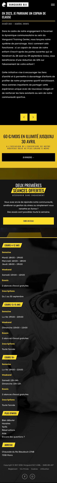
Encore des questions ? (13, 436)
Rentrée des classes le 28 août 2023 (23, 117)
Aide (4, 433)
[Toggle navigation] (53, 4)
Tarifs (4, 427)
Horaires (6, 423)
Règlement (12, 469)
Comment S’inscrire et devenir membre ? (33, 117)
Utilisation (44, 469)
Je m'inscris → (28, 157)
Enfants (26, 23)
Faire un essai (28, 221)
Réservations (8, 430)
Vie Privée (24, 469)
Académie (18, 23)
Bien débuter (8, 420)
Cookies (34, 469)
